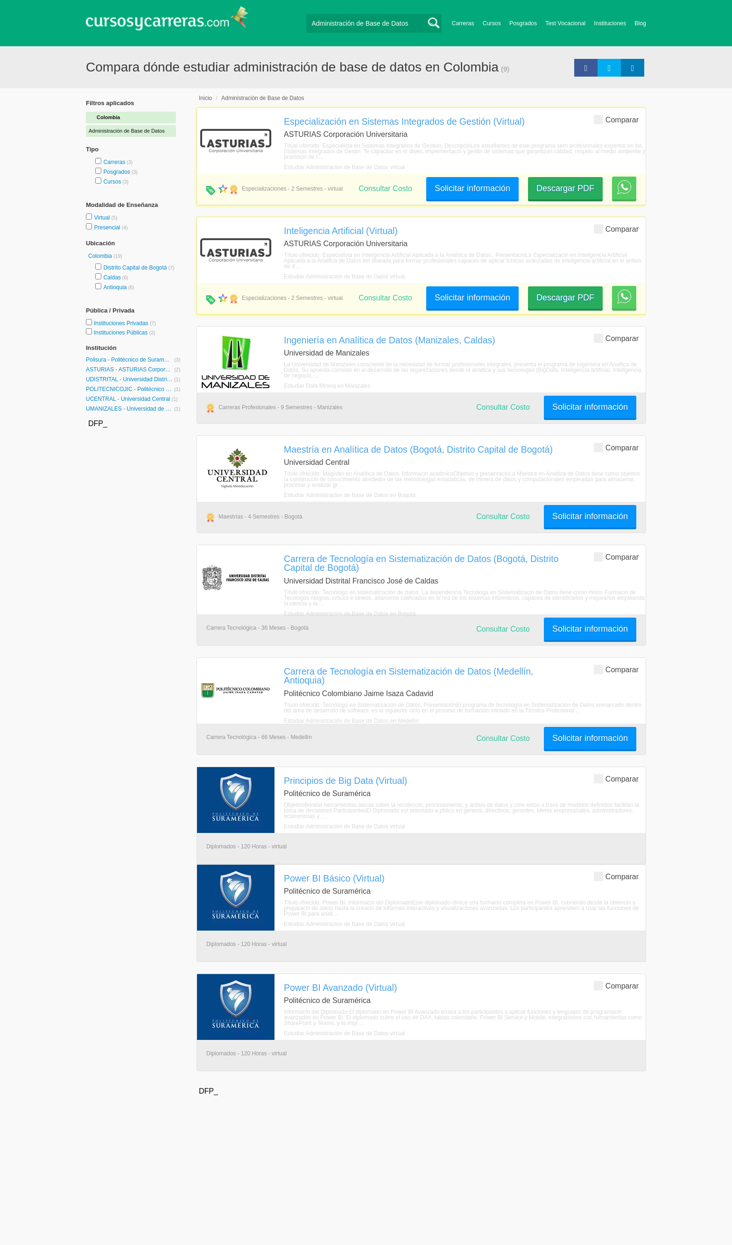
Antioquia (115, 287)
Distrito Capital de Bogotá (135, 267)
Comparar (616, 119)
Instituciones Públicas (124, 332)
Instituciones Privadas (125, 323)
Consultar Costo (385, 188)
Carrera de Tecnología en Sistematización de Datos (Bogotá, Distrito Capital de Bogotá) (421, 563)
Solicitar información (472, 188)
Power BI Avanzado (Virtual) (340, 987)
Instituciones (610, 23)
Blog (640, 23)
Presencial (107, 227)
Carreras (463, 23)
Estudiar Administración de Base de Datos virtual (344, 167)
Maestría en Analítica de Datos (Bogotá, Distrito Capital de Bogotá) (418, 449)
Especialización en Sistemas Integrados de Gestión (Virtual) (404, 121)
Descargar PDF (565, 188)
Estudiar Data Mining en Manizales (327, 386)
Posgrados (523, 23)
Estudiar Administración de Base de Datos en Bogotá (349, 495)
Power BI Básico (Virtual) (334, 878)
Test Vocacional (565, 23)
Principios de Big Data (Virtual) (345, 780)
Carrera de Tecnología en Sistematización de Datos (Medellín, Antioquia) (408, 675)
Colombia (100, 256)
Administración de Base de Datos (262, 98)
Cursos (492, 23)
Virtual (102, 217)
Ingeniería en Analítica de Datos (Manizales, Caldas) (389, 340)
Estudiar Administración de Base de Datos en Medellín (351, 721)
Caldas (111, 277)
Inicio (205, 98)
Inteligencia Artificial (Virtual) (341, 231)
